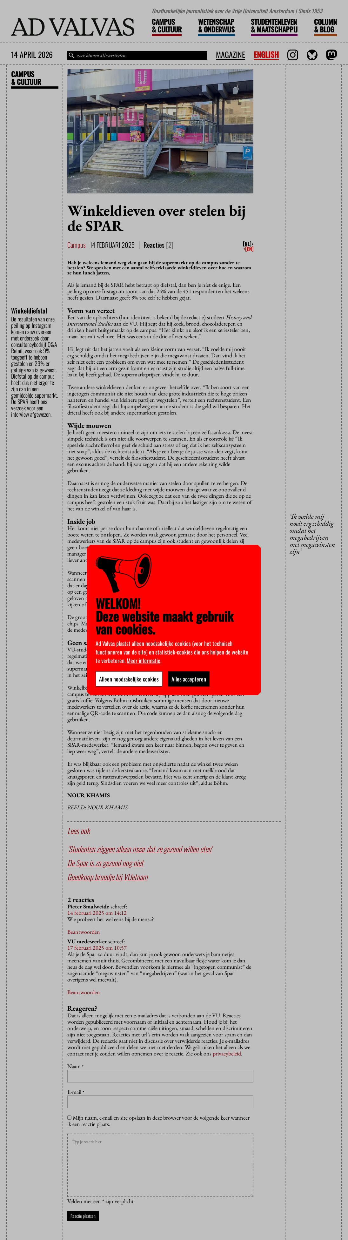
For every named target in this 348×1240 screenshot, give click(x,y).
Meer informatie (143, 661)
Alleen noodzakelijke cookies (129, 679)
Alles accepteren (188, 679)
